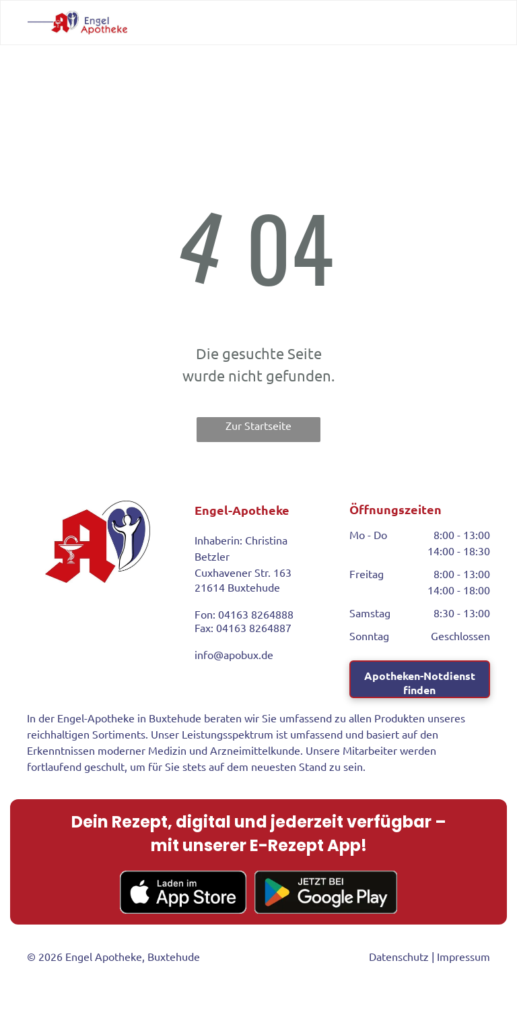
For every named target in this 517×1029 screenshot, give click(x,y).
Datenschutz (399, 956)
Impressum (463, 956)
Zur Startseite (258, 425)
